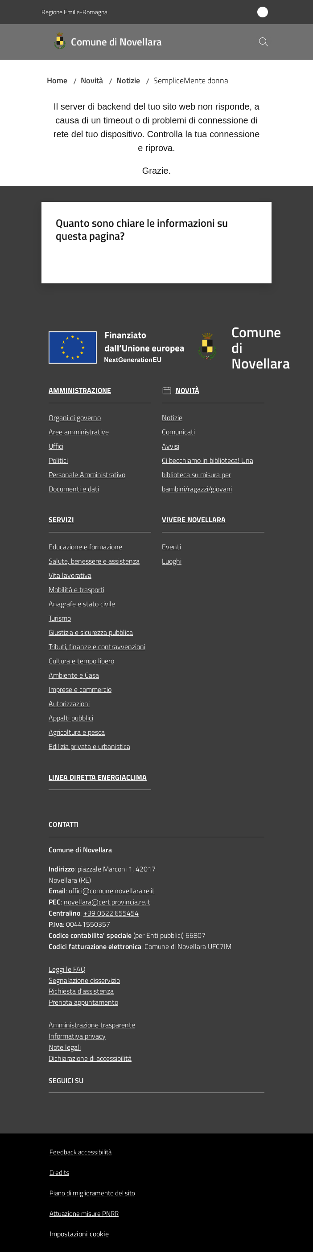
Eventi (171, 546)
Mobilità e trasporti (76, 589)
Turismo (60, 618)
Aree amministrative (79, 431)
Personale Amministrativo (87, 474)
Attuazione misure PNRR (84, 1213)
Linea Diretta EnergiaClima (98, 777)
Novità (92, 80)
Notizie (128, 80)
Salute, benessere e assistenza (94, 561)
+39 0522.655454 (111, 913)
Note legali (65, 1047)
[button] (263, 42)
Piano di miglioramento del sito (92, 1193)
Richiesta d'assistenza (81, 991)
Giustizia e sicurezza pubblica (91, 632)
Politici (58, 460)
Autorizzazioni (69, 703)
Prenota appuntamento (83, 1002)
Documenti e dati (74, 488)
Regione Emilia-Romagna (74, 11)
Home (57, 80)
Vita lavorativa (70, 575)
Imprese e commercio (80, 689)
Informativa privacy (77, 1036)
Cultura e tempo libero (81, 660)
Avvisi (170, 446)
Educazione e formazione (85, 546)
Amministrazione (80, 390)
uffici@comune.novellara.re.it (112, 890)
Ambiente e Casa (74, 675)
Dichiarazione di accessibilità (90, 1058)
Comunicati (178, 431)
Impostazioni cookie (79, 1233)
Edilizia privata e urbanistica (89, 746)
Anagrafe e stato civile (82, 603)
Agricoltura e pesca (77, 732)
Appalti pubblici (71, 717)
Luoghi (171, 561)
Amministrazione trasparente (92, 1024)
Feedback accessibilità (80, 1152)
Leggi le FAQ (67, 969)
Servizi (61, 520)
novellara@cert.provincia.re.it (107, 901)
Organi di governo (75, 417)
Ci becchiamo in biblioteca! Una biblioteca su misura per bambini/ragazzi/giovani (207, 474)
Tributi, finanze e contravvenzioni (97, 646)
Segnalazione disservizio (84, 980)
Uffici (56, 446)
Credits (59, 1172)
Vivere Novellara (194, 520)
